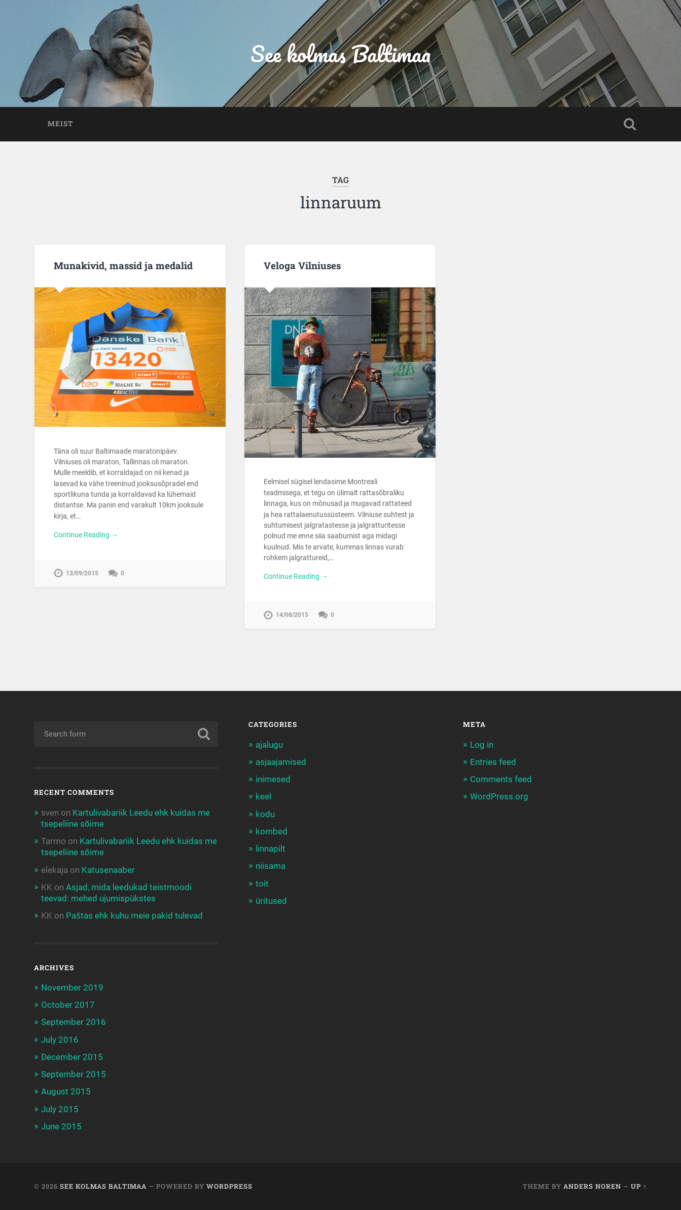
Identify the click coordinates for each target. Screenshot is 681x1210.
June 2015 (61, 1126)
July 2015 (60, 1109)
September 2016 (73, 1022)
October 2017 (68, 1005)
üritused (271, 901)
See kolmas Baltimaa (340, 53)
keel (263, 796)
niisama (270, 866)
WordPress (229, 1186)
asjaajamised (281, 762)
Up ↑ (639, 1186)
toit (262, 883)
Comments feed (501, 779)
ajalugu (269, 745)
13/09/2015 (82, 573)
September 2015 (73, 1074)
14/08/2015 (292, 614)
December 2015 (72, 1057)
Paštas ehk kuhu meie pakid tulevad (134, 915)
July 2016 (60, 1040)
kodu (265, 814)
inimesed (273, 779)
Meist (60, 123)
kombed (272, 831)
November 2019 (72, 987)
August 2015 (66, 1091)
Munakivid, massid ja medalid (123, 265)
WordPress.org (499, 796)
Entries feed (493, 762)
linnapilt (270, 849)
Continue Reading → (86, 535)
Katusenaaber (108, 870)
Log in (481, 745)
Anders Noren (592, 1186)
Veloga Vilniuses (302, 265)
